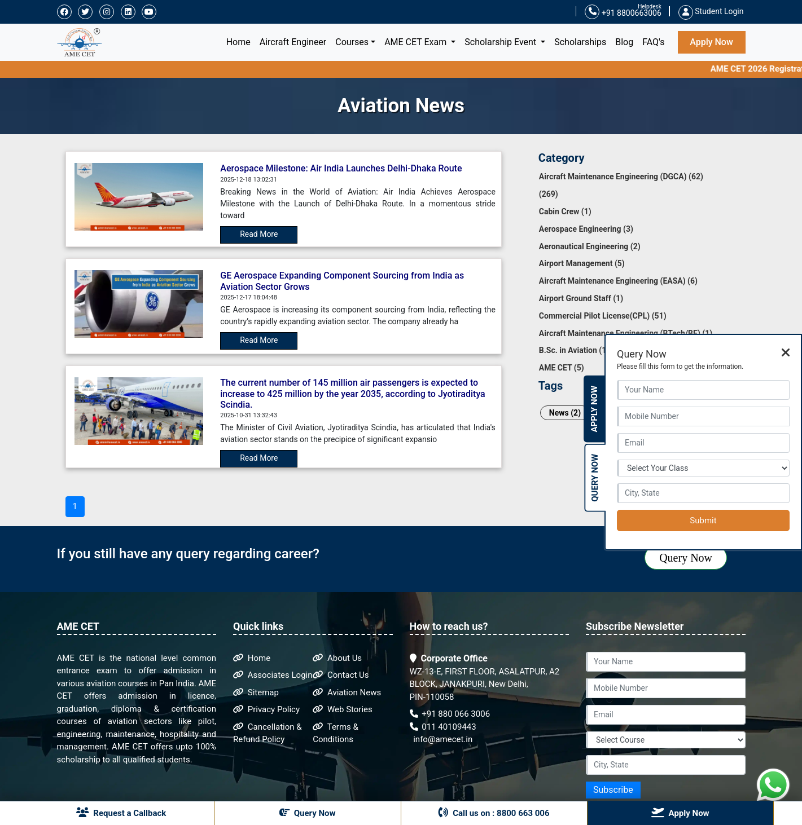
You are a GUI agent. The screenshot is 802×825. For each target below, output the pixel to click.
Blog (624, 42)
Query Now (685, 558)
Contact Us (341, 675)
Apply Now (711, 42)
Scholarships (580, 42)
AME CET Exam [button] (416, 42)
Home (240, 41)
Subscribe (613, 789)
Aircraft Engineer (293, 42)
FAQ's (653, 42)
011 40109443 (443, 727)
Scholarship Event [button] (501, 42)
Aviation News (347, 692)
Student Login (711, 11)
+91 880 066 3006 (450, 714)
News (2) (565, 412)
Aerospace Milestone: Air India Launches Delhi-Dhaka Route (341, 168)
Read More (259, 234)
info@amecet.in (442, 739)
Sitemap (256, 692)
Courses (352, 42)
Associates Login (273, 675)
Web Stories (342, 709)
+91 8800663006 (623, 12)
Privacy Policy (266, 709)
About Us (337, 658)
